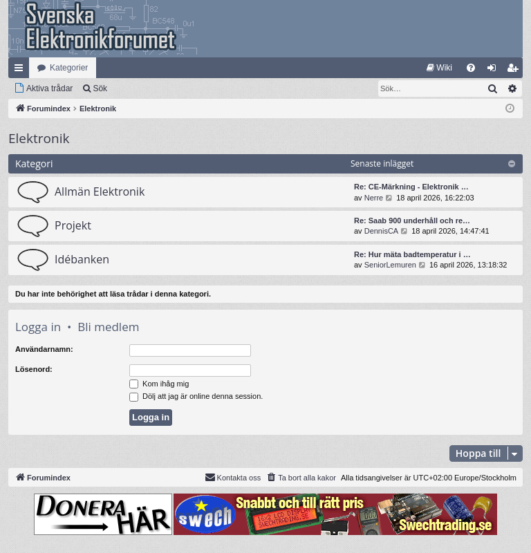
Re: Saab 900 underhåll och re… (412, 220)
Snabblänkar (21, 70)
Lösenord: (34, 369)
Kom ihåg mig (159, 383)
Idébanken (82, 259)
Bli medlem (108, 327)
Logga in (38, 327)
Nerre (374, 198)
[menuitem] (439, 67)
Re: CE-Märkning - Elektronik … (411, 186)
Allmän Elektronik (100, 191)
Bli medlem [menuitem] (515, 70)
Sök (100, 88)
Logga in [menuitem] (494, 70)
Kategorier (69, 68)
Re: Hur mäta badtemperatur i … (412, 254)
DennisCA (381, 231)
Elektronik (38, 138)
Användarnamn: (44, 349)
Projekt (73, 225)
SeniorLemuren (390, 265)
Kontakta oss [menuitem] (233, 477)
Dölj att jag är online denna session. (196, 396)
